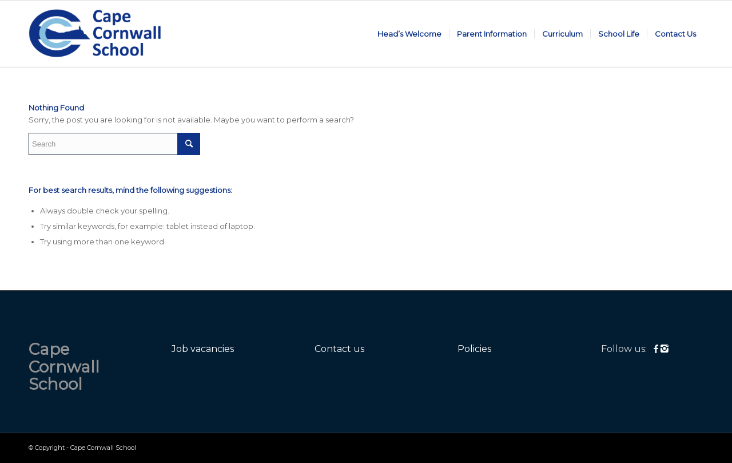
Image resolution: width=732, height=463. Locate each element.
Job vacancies (203, 348)
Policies (474, 348)
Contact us (339, 348)
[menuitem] (409, 34)
